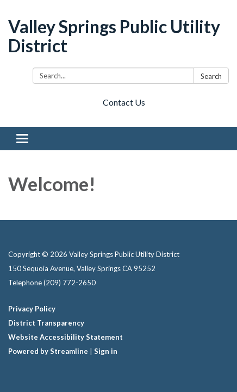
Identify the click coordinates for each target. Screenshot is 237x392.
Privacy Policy (31, 308)
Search (211, 76)
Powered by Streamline (48, 351)
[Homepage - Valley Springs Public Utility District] (118, 36)
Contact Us (124, 102)
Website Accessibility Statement (65, 337)
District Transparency (46, 322)
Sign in (105, 351)
